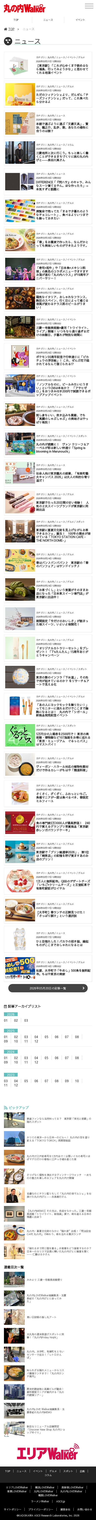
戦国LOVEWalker (48, 1495)
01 (6, 1020)
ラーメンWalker (40, 1501)
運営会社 (65, 1509)
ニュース (48, 19)
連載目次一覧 (14, 1267)
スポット (68, 1471)
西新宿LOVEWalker (73, 1487)
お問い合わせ (84, 1509)
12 (36, 1041)
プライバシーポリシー (40, 1509)
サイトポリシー (12, 1509)
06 (56, 1036)
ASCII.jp (60, 1501)
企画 (82, 1471)
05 (46, 1036)
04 (36, 1036)
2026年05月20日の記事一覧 (48, 988)
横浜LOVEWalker (45, 1487)
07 (67, 1036)
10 (16, 1041)
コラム (48, 1475)
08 (77, 1036)
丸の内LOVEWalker (71, 1491)
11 (26, 1041)
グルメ (53, 1471)
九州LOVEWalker (43, 1491)
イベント (38, 1471)
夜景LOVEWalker (17, 1491)
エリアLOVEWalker (17, 1487)
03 (26, 1020)
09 (6, 1041)
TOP (15, 19)
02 (16, 1020)
